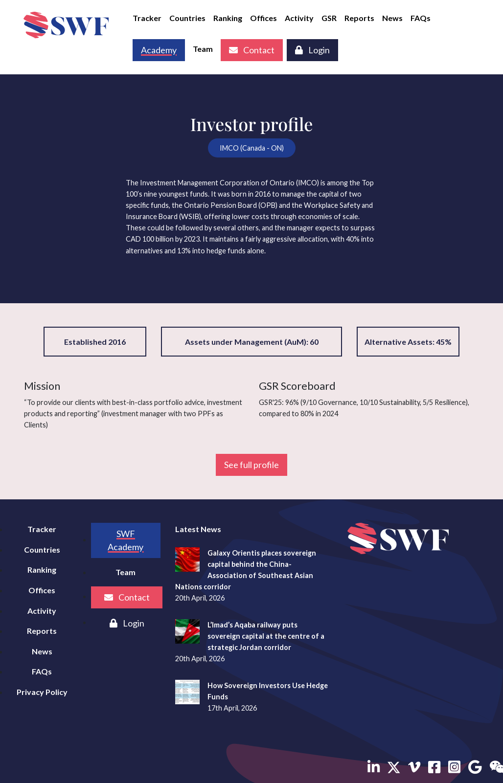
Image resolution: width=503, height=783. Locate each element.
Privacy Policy (42, 691)
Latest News (198, 529)
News (392, 17)
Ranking (227, 17)
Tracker (147, 17)
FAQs (421, 17)
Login (312, 50)
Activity (299, 17)
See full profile (251, 464)
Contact (251, 50)
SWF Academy (125, 540)
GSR (329, 17)
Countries (187, 17)
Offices (263, 17)
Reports (359, 17)
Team (203, 48)
